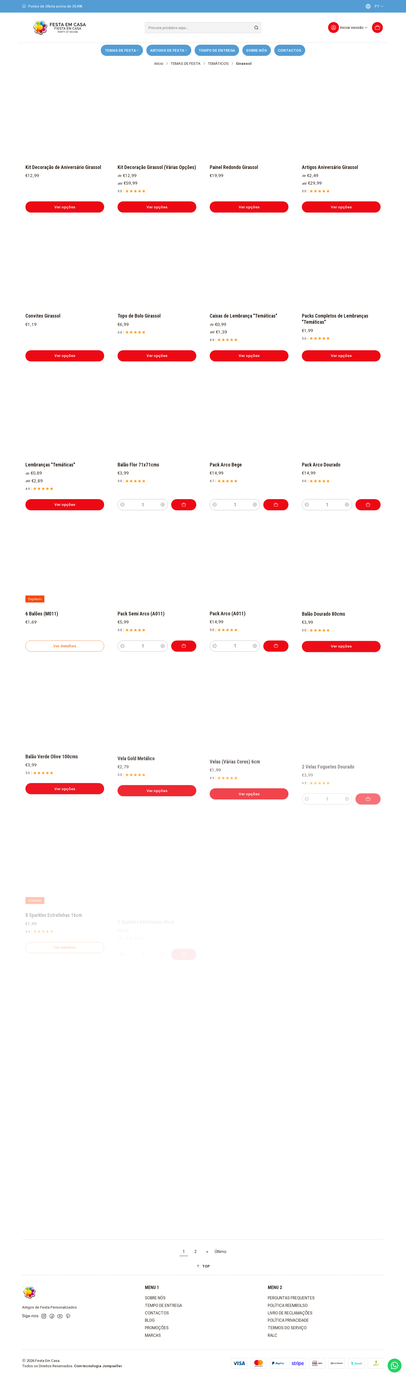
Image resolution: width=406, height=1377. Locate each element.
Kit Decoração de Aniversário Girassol (63, 167)
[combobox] (203, 27)
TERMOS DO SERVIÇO (287, 1328)
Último (220, 1251)
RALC (272, 1335)
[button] (203, 1266)
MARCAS (153, 1335)
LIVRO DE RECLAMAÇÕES (290, 1313)
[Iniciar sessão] (348, 27)
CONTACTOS (289, 50)
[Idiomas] (373, 6)
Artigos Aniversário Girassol (330, 167)
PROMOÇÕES (157, 1328)
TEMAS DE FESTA (122, 50)
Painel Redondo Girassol (234, 167)
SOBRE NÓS (256, 50)
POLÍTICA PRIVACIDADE (288, 1320)
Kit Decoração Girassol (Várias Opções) (157, 167)
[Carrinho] (377, 27)
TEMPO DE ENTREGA (217, 50)
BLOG (150, 1320)
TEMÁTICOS (218, 64)
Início (158, 64)
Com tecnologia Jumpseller (98, 1366)
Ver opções (64, 207)
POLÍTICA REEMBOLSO (288, 1305)
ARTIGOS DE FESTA (169, 50)
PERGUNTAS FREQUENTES (291, 1298)
